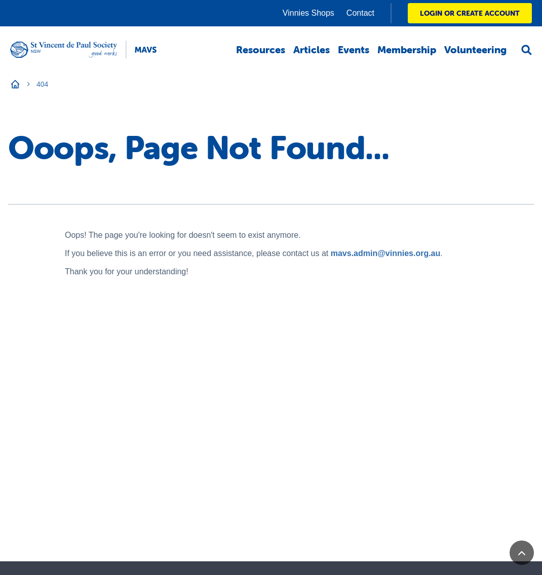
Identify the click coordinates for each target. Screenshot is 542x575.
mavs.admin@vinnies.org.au (386, 253)
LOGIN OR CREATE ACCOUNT (470, 13)
